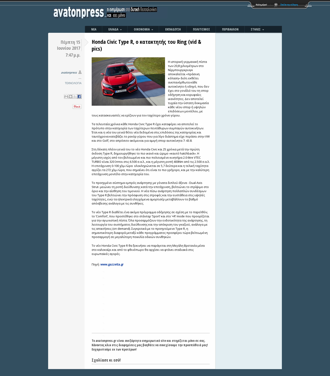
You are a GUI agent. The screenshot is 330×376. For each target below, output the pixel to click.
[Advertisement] (214, 13)
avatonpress (69, 73)
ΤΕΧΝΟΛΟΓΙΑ (73, 83)
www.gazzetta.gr (112, 264)
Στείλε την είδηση (289, 4)
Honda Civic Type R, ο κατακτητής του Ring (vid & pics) (146, 45)
